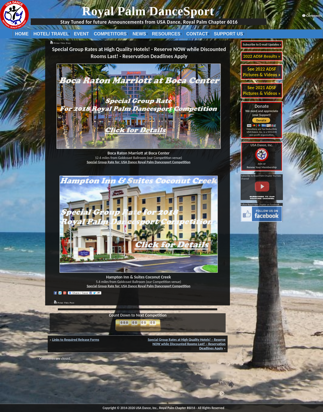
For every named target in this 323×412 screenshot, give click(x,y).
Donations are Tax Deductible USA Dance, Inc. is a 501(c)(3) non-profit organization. (262, 131)
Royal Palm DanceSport (148, 11)
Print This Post (62, 43)
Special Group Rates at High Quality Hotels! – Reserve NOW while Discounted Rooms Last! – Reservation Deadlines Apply (187, 343)
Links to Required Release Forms (75, 339)
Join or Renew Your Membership (262, 156)
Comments (314, 15)
